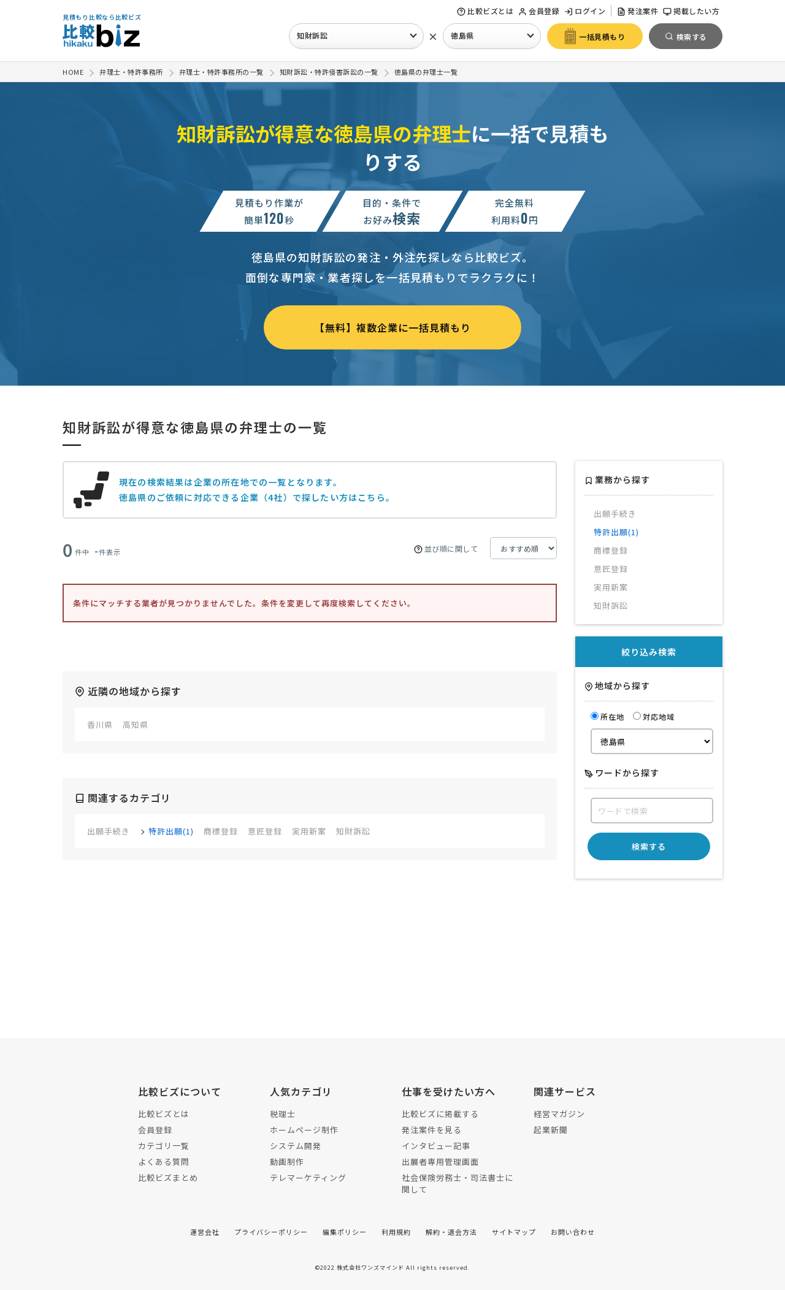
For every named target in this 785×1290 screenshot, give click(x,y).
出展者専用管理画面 (440, 1161)
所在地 (607, 716)
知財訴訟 (312, 35)
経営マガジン (559, 1114)
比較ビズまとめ (168, 1177)
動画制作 (287, 1161)
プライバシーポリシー (271, 1232)
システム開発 (295, 1145)
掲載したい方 (691, 11)
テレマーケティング (308, 1177)
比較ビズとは (485, 11)
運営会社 (205, 1232)
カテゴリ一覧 (164, 1145)
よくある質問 (164, 1161)
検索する (649, 846)
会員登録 (538, 11)
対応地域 (654, 716)
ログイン (584, 11)
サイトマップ (514, 1232)
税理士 (283, 1114)
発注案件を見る (432, 1129)
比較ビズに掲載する (440, 1114)
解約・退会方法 (451, 1232)
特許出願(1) (171, 831)
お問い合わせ (573, 1232)
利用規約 (396, 1232)
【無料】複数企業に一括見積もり (393, 327)
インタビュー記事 (436, 1145)
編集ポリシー (345, 1232)
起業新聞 (551, 1129)
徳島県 (462, 35)
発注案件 (637, 11)
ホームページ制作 (304, 1129)
